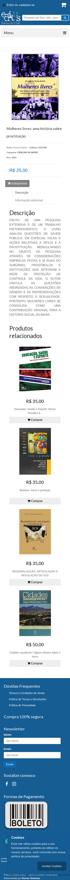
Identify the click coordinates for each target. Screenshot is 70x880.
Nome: (8, 734)
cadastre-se (27, 5)
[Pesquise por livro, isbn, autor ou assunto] (41, 18)
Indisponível (17, 183)
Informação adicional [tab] (29, 200)
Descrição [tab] (21, 192)
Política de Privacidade (22, 705)
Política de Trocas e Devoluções (27, 699)
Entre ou (12, 5)
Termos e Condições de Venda (27, 693)
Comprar (35, 419)
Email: (8, 748)
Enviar (9, 764)
